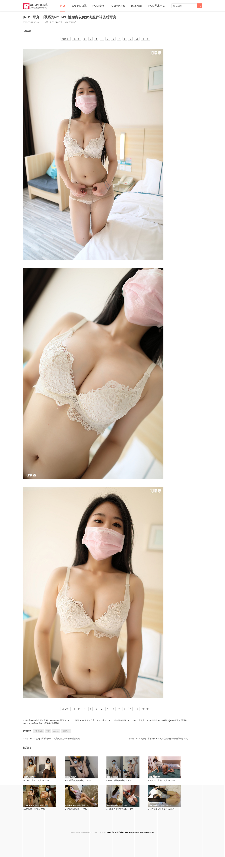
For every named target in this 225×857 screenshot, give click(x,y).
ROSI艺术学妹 (156, 5)
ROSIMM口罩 (79, 5)
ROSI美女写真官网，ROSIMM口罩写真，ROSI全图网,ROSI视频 (138, 720)
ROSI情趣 (137, 5)
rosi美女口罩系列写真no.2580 (168, 769)
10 (137, 39)
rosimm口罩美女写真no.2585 (42, 769)
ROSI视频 (98, 5)
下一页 (145, 39)
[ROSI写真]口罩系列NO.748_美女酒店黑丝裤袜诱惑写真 (55, 738)
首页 (62, 5)
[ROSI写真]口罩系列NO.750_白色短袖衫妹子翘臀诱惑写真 (162, 738)
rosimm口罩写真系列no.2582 (126, 769)
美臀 (48, 731)
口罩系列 (65, 731)
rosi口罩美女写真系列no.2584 (84, 769)
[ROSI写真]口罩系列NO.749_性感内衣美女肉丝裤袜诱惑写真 (69, 17)
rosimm (56, 731)
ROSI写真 (38, 731)
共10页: (65, 39)
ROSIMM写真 (117, 5)
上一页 (77, 39)
